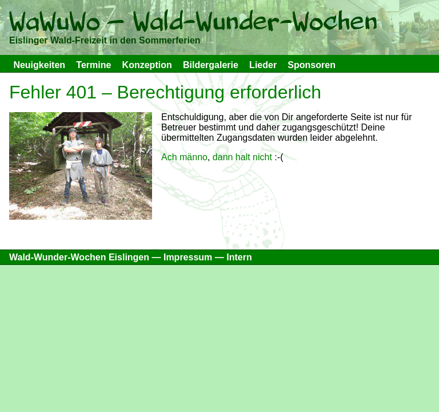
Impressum (187, 257)
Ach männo (184, 157)
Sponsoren (312, 65)
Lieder (263, 65)
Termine (93, 65)
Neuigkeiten (39, 65)
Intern (239, 257)
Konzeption (147, 65)
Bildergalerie (210, 65)
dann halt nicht (242, 157)
